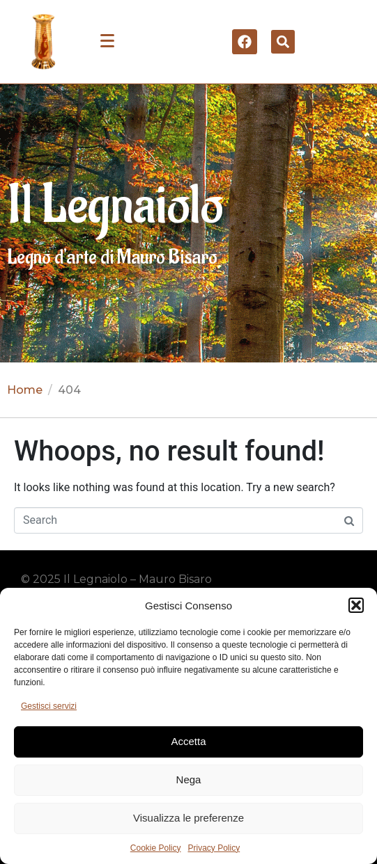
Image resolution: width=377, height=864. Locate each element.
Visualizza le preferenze (188, 818)
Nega (188, 779)
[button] (356, 605)
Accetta (188, 741)
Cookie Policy (155, 848)
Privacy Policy (214, 848)
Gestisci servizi (49, 706)
